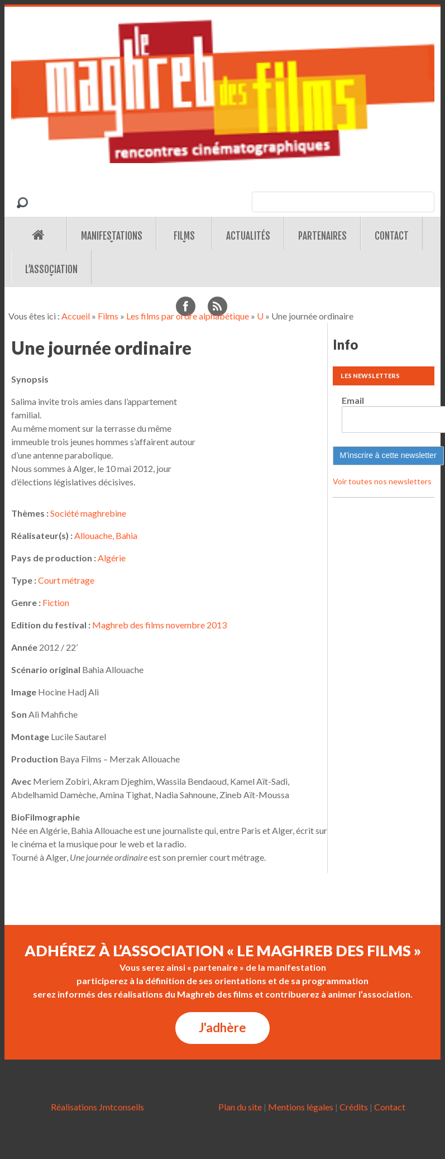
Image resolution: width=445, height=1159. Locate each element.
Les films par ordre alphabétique (187, 316)
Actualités (248, 236)
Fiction (55, 602)
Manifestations (111, 236)
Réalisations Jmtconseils (97, 1106)
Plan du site (240, 1106)
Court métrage (66, 580)
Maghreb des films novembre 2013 (159, 624)
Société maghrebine (88, 513)
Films (184, 236)
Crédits (353, 1106)
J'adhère (222, 1027)
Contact (392, 236)
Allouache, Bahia (105, 535)
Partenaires (322, 236)
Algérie (112, 557)
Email (353, 400)
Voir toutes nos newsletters (382, 481)
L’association (51, 269)
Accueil (75, 316)
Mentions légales (300, 1106)
